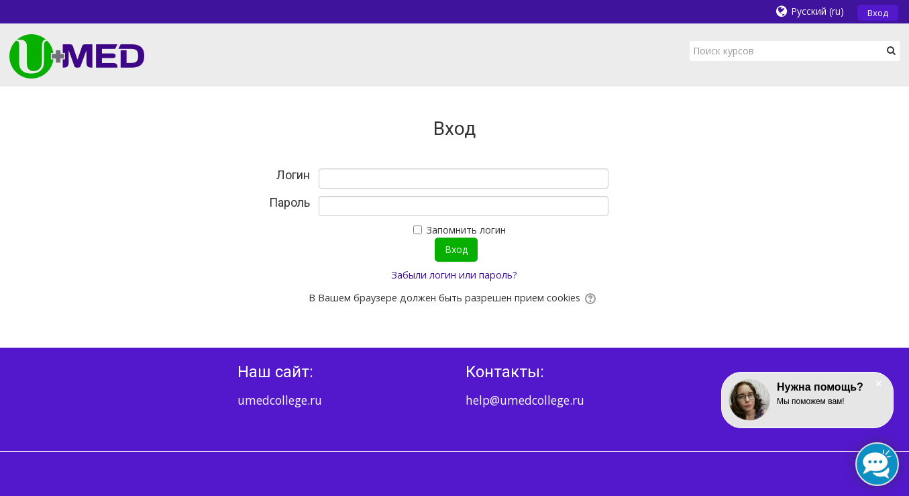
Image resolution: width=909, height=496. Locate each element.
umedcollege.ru (279, 400)
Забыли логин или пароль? (454, 274)
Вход (877, 13)
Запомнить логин (466, 230)
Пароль (289, 202)
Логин (293, 175)
